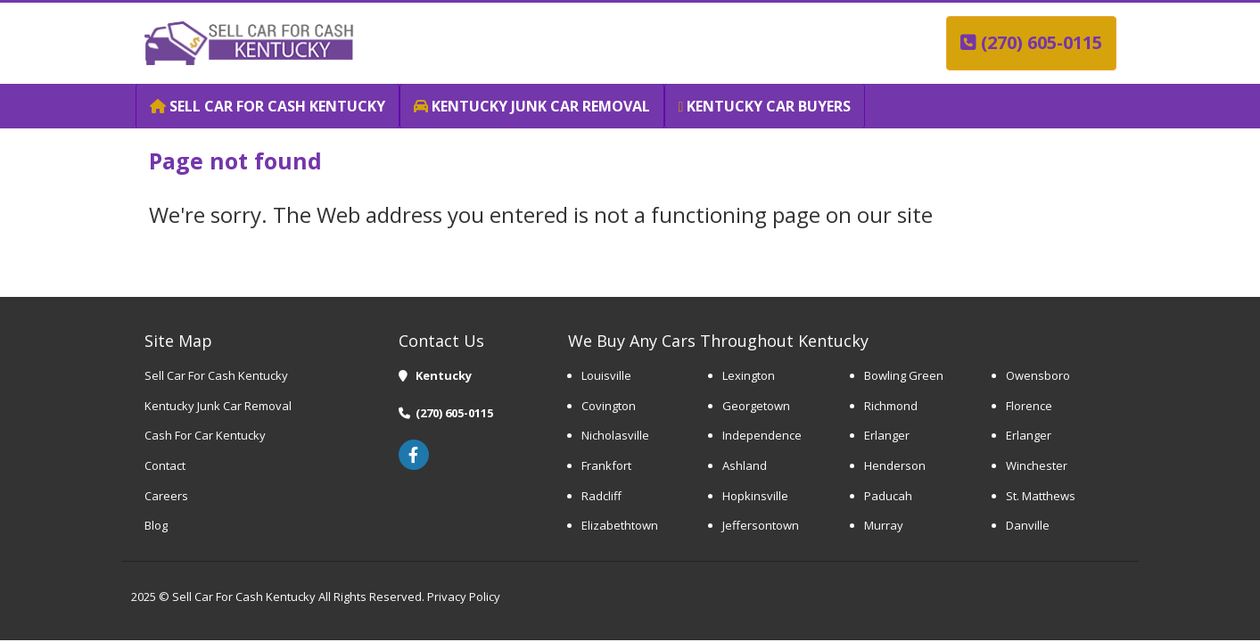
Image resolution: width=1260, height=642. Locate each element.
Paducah (888, 496)
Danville (1028, 525)
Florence (1029, 406)
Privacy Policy (462, 596)
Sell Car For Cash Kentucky (216, 375)
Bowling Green (903, 375)
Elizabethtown (619, 525)
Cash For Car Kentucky (205, 435)
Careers (166, 496)
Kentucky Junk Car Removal (218, 406)
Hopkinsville (755, 496)
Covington (608, 406)
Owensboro (1038, 375)
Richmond (891, 406)
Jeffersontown (760, 525)
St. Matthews (1040, 496)
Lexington (750, 375)
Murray (883, 525)
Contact (164, 465)
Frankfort (606, 465)
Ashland (744, 465)
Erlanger (887, 435)
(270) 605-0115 (1031, 42)
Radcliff (601, 496)
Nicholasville (615, 435)
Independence (762, 435)
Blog (156, 525)
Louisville (606, 375)
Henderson (895, 465)
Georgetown (756, 406)
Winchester (1036, 465)
